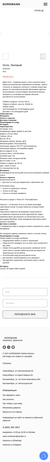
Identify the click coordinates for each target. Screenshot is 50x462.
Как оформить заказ (11, 395)
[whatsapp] (13, 347)
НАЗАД (37, 10)
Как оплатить (8, 399)
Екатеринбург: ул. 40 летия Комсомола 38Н (21, 379)
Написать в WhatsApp (12, 440)
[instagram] (4, 347)
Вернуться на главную (12, 412)
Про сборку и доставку (12, 403)
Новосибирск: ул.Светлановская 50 (18, 371)
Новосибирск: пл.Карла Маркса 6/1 (18, 375)
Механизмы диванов (12, 408)
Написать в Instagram (12, 445)
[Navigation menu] (45, 4)
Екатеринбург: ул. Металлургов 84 (17, 383)
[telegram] (8, 347)
